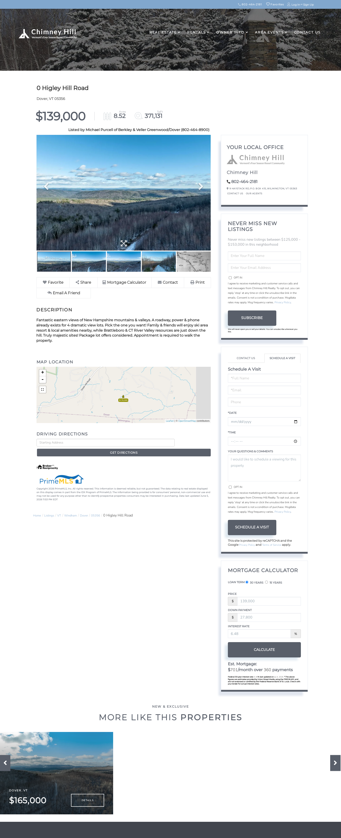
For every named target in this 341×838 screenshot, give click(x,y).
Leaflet (170, 421)
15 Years (273, 583)
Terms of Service (275, 545)
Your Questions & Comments (250, 451)
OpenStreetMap (187, 421)
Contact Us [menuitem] (307, 32)
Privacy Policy (283, 302)
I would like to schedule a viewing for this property (264, 468)
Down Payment (240, 610)
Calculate (252, 650)
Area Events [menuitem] (269, 32)
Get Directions (194, 443)
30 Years (254, 583)
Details (88, 805)
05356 (107, 507)
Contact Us (235, 193)
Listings (52, 507)
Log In (295, 4)
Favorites (275, 4)
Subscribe (252, 318)
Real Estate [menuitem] (163, 32)
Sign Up (308, 4)
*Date (232, 412)
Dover (93, 507)
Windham (78, 507)
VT (64, 507)
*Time (232, 432)
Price (232, 594)
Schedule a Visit (282, 358)
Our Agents (254, 193)
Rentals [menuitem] (196, 32)
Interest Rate (238, 626)
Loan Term (236, 582)
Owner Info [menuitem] (230, 32)
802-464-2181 (250, 4)
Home (38, 507)
